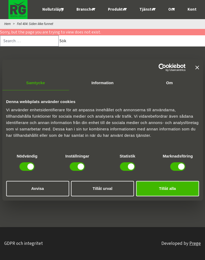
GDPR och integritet (23, 243)
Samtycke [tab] (35, 82)
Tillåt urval (102, 188)
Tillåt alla (167, 188)
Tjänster (147, 9)
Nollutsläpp (53, 9)
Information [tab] (103, 82)
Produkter (117, 9)
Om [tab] (169, 82)
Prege (195, 243)
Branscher (85, 9)
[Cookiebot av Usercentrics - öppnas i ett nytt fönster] (162, 67)
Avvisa (37, 188)
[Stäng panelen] (197, 67)
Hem (7, 24)
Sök (63, 41)
